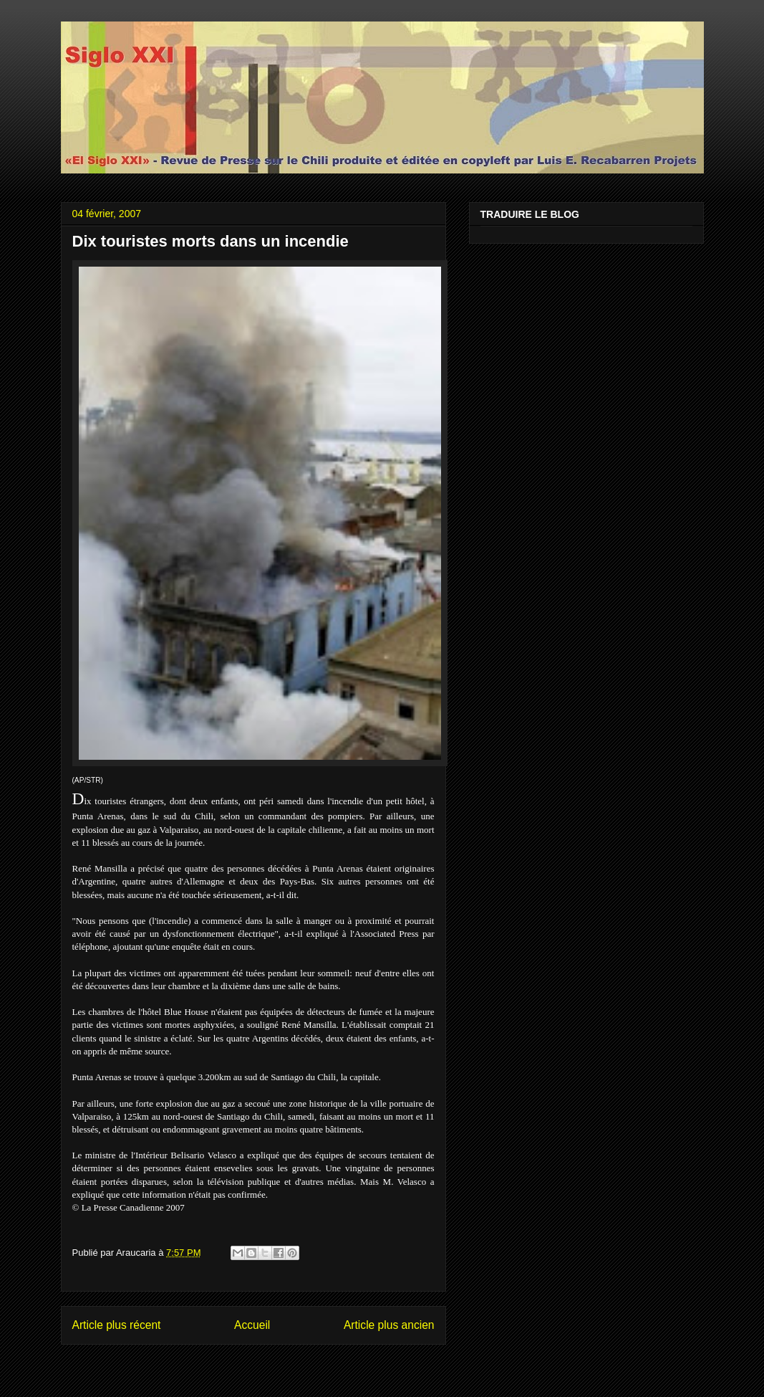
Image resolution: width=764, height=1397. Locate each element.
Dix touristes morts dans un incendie (210, 241)
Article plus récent (116, 1325)
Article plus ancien (389, 1325)
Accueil (252, 1325)
